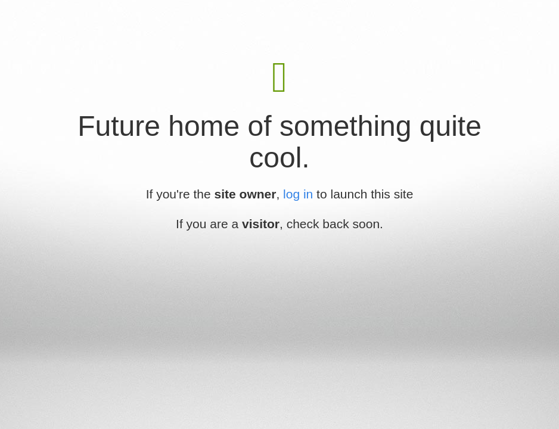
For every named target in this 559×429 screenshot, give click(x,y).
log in (298, 194)
